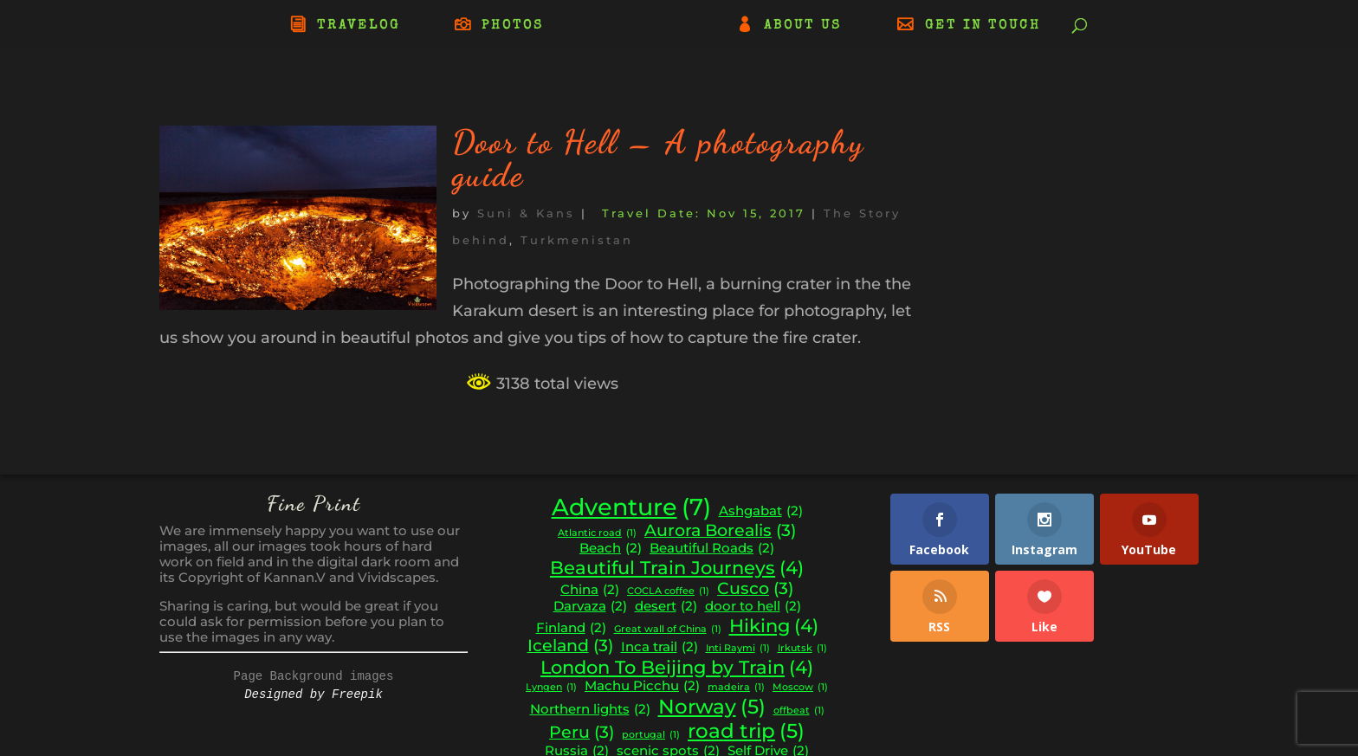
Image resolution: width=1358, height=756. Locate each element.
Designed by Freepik (313, 694)
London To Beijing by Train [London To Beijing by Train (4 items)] (676, 667)
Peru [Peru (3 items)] (581, 732)
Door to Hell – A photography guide (658, 158)
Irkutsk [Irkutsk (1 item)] (802, 649)
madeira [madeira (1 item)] (736, 688)
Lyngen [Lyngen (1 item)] (551, 688)
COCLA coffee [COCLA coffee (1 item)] (668, 592)
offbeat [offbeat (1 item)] (798, 711)
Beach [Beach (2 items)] (610, 548)
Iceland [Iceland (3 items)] (570, 646)
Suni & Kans (526, 213)
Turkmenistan (577, 240)
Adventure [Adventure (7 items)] (631, 507)
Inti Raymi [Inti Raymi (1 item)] (738, 649)
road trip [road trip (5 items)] (746, 731)
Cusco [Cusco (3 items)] (755, 588)
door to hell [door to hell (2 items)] (753, 606)
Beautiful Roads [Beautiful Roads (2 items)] (712, 548)
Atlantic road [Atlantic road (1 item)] (597, 534)
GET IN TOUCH (983, 26)
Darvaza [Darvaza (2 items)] (590, 606)
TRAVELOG (358, 26)
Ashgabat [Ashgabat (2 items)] (761, 511)
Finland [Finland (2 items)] (571, 628)
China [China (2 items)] (589, 590)
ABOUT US (803, 26)
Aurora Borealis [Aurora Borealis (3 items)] (720, 530)
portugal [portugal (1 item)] (651, 735)
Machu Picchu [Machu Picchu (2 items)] (642, 686)
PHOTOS (513, 26)
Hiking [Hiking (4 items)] (773, 626)
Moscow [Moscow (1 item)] (800, 688)
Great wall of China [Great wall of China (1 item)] (667, 630)
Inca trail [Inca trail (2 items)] (659, 647)
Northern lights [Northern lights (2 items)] (590, 709)
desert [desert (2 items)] (666, 606)
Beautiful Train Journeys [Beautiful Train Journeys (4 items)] (677, 568)
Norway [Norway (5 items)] (712, 707)
